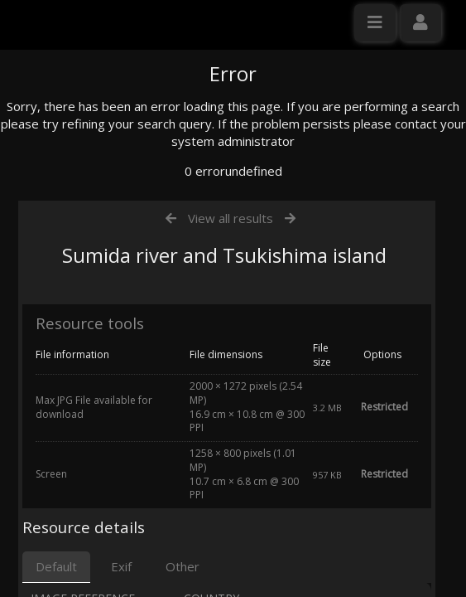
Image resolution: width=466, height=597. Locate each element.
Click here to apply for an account (106, 302)
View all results (230, 375)
